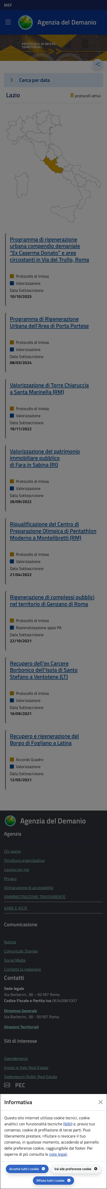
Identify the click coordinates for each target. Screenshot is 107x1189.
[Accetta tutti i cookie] (27, 1169)
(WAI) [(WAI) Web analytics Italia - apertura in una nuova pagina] (67, 1124)
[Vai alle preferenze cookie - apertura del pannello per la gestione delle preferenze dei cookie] (76, 1168)
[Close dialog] (101, 1102)
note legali (58, 1154)
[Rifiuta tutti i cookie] (53, 1180)
